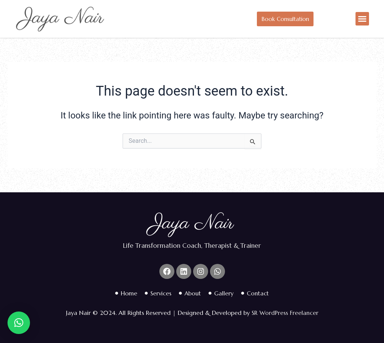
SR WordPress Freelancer (284, 312)
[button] (362, 18)
